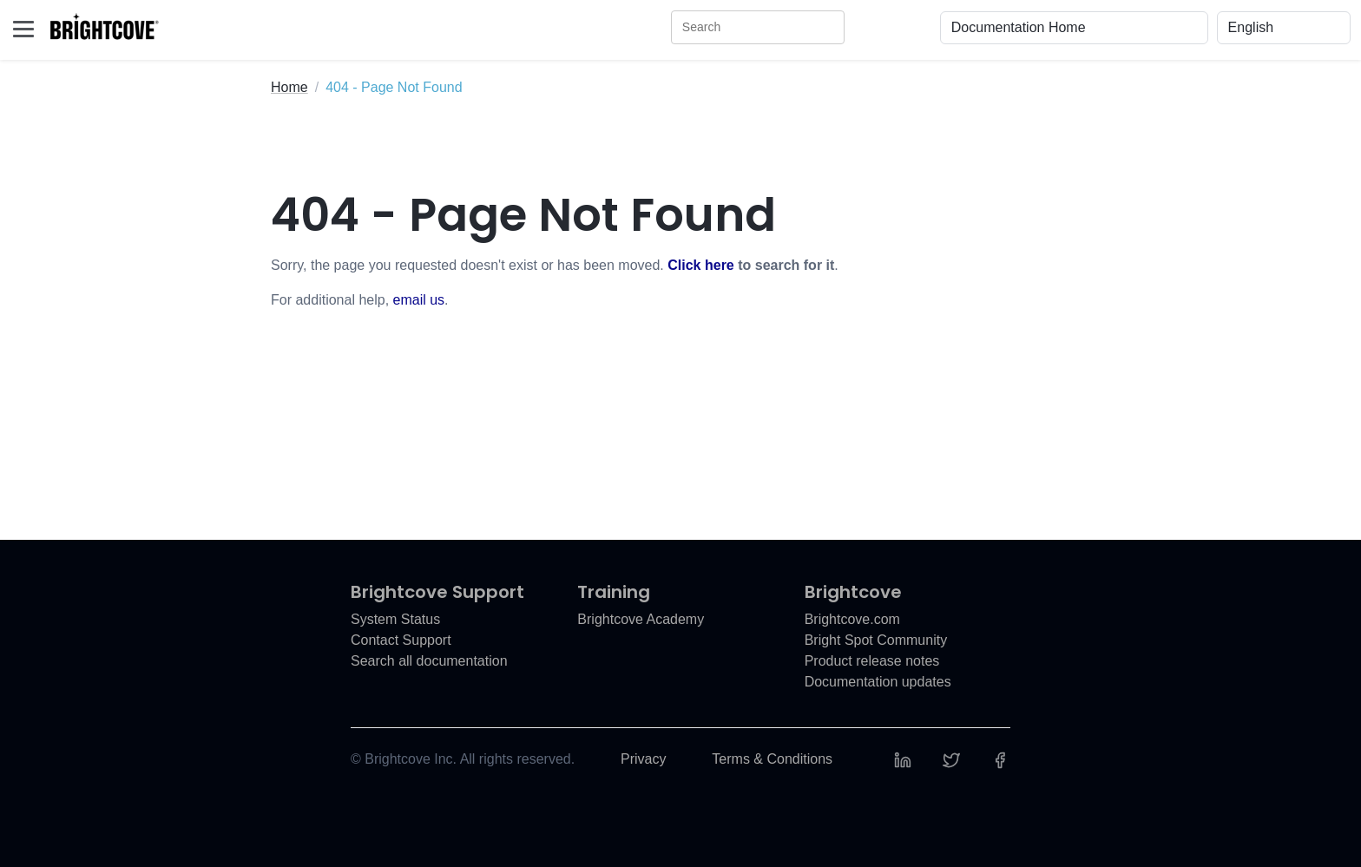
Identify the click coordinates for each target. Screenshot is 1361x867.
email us (419, 299)
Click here (700, 265)
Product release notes (872, 661)
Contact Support (401, 640)
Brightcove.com (852, 619)
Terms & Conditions (772, 759)
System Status (395, 619)
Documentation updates (878, 681)
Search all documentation (429, 661)
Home (289, 87)
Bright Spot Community (876, 640)
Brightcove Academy (640, 619)
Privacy (643, 759)
